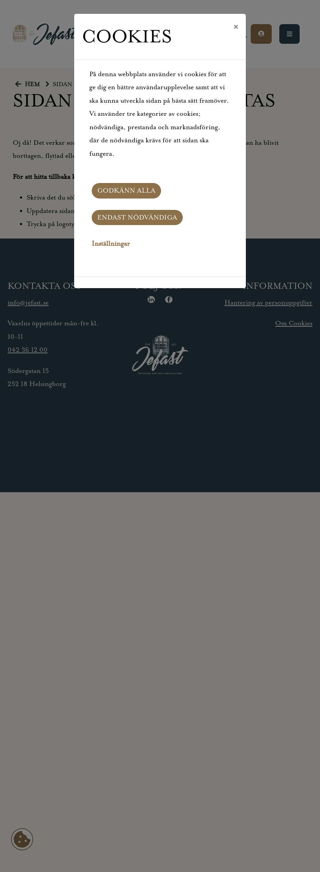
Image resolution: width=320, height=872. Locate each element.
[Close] (236, 27)
